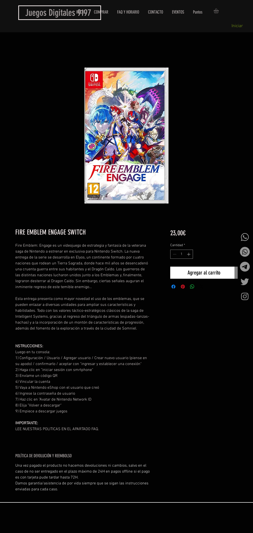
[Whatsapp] (245, 237)
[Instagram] (245, 296)
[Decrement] (174, 254)
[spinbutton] (181, 254)
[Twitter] (245, 281)
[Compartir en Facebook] (173, 287)
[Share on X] (202, 287)
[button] (219, 10)
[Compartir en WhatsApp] (192, 287)
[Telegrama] (245, 267)
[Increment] (189, 254)
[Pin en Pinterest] (183, 287)
